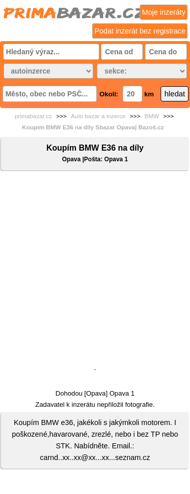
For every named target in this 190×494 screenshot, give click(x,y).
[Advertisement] (95, 272)
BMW (151, 116)
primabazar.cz (33, 116)
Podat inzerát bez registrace (139, 31)
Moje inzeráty (163, 12)
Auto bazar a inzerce (98, 116)
